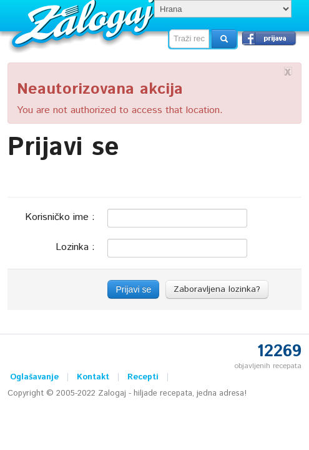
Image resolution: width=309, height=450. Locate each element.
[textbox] (189, 38)
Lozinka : (75, 246)
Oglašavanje (34, 377)
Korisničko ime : (60, 216)
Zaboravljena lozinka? (217, 289)
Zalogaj (84, 22)
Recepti (143, 377)
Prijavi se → (269, 38)
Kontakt (93, 377)
